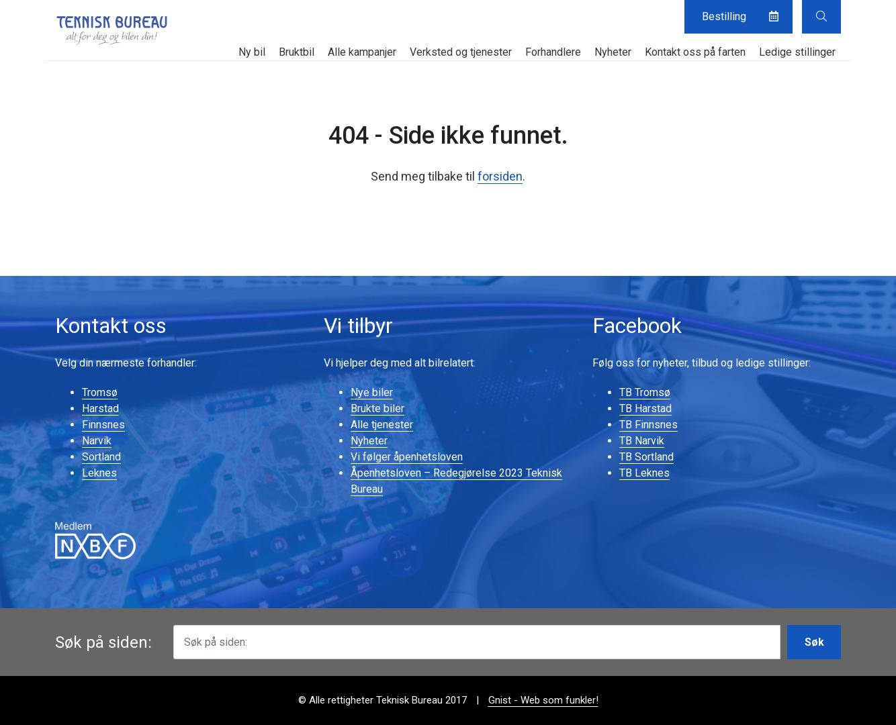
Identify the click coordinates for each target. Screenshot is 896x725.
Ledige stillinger (797, 52)
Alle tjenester (382, 424)
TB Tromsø (644, 392)
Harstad (100, 408)
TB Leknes (644, 473)
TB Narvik (641, 440)
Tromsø (100, 392)
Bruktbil (296, 52)
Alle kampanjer (362, 52)
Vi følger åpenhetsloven (407, 456)
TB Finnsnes (648, 424)
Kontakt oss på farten (695, 52)
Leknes (99, 473)
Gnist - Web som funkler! (543, 700)
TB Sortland (646, 456)
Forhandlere (553, 52)
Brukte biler (377, 408)
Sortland (101, 456)
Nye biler (372, 392)
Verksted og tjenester (461, 52)
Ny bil (251, 52)
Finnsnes (103, 424)
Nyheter (612, 52)
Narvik (96, 440)
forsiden (500, 176)
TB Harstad (645, 408)
